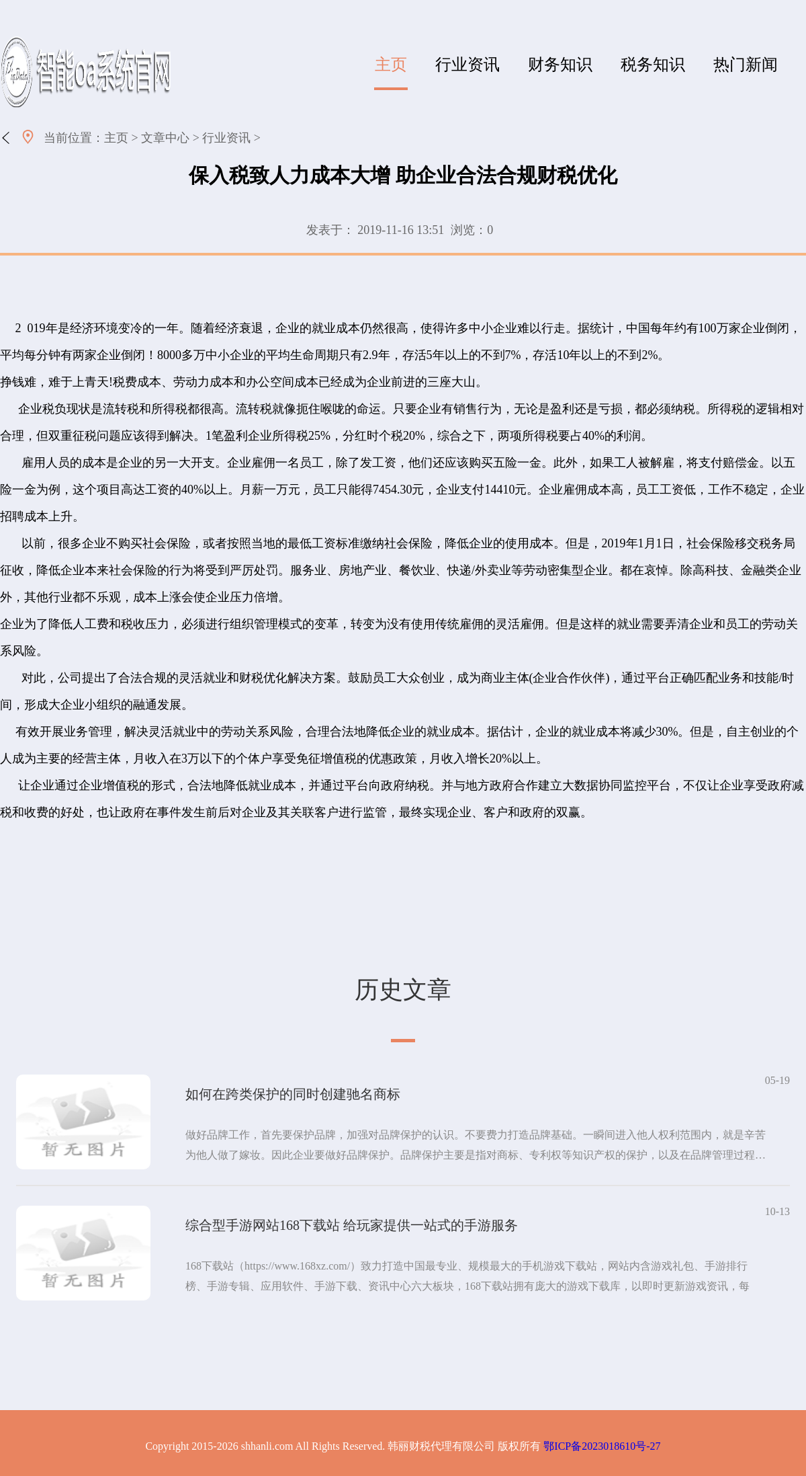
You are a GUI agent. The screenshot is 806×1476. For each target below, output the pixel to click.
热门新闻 (745, 64)
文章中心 (165, 138)
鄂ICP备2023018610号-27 (601, 1446)
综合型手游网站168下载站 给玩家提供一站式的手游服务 (351, 1225)
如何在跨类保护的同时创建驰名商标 (292, 1094)
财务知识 (560, 64)
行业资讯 (467, 64)
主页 (391, 64)
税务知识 (653, 64)
